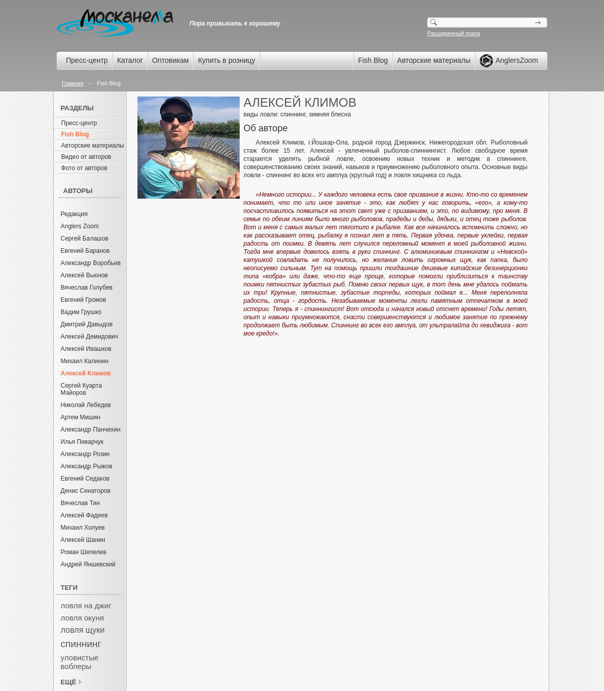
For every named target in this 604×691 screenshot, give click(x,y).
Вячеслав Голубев (87, 287)
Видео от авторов (86, 156)
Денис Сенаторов (86, 490)
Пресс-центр (87, 60)
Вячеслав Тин (80, 503)
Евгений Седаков (85, 478)
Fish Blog (373, 60)
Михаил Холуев (83, 527)
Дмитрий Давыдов (87, 324)
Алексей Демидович (90, 336)
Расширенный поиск (453, 33)
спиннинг (81, 643)
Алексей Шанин (83, 539)
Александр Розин (85, 454)
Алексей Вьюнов (84, 275)
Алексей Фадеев (84, 515)
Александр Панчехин (91, 429)
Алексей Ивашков (86, 348)
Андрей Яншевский (88, 564)
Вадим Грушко (81, 312)
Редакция (74, 214)
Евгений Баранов (85, 250)
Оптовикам (170, 60)
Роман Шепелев (84, 552)
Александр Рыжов (86, 466)
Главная (72, 83)
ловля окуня (82, 617)
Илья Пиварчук (82, 441)
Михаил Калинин (85, 361)
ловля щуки (83, 630)
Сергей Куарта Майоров (81, 389)
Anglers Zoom (80, 226)
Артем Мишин (81, 417)
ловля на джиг (86, 605)
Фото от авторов (84, 168)
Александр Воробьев (91, 263)
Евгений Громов (83, 299)
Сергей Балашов (85, 238)
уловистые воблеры (80, 662)
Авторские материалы (434, 60)
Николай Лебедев (86, 405)
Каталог (130, 60)
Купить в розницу (226, 60)
